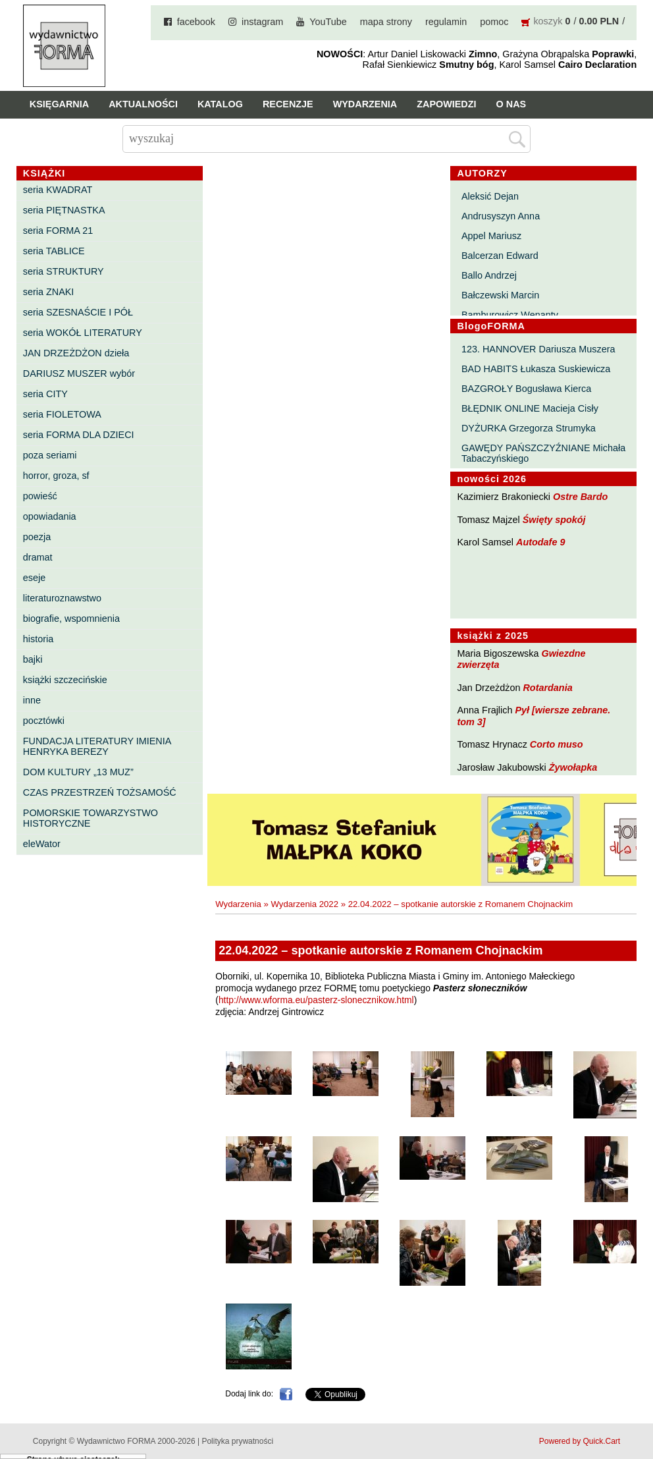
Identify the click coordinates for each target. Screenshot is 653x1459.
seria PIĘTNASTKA (64, 210)
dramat (38, 557)
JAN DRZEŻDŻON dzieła (76, 353)
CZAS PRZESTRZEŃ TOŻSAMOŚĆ (99, 792)
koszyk (547, 21)
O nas (511, 104)
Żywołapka (573, 767)
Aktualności (143, 104)
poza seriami (50, 455)
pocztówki (44, 720)
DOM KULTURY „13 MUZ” (78, 772)
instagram (262, 21)
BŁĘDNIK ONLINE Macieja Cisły (529, 408)
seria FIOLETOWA (62, 414)
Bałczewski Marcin (500, 295)
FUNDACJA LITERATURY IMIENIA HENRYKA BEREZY (97, 746)
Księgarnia (59, 104)
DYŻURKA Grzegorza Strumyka (528, 428)
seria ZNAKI (48, 292)
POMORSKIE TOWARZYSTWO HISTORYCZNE (90, 818)
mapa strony (386, 21)
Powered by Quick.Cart (579, 1441)
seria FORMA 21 (58, 230)
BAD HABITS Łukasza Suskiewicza (535, 369)
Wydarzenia (365, 104)
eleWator (42, 844)
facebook (196, 21)
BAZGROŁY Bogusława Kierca (526, 388)
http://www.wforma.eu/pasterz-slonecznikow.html (316, 1000)
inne (32, 700)
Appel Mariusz (491, 236)
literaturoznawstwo (62, 598)
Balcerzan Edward (499, 255)
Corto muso (556, 744)
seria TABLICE (54, 251)
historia (38, 639)
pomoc (494, 21)
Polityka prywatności (237, 1441)
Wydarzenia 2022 (304, 904)
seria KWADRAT (58, 189)
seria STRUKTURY (63, 271)
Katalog (220, 104)
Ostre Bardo (580, 496)
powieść (40, 496)
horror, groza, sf (56, 475)
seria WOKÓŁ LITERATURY (82, 332)
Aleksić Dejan (490, 196)
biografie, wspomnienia (71, 618)
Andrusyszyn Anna (500, 216)
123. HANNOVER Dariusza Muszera (538, 349)
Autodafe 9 (540, 542)
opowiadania (49, 516)
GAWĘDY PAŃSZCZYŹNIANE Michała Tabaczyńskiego (543, 453)
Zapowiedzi (446, 104)
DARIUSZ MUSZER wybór (79, 373)
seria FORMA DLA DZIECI (78, 434)
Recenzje (288, 104)
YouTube (328, 21)
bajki (33, 659)
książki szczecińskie (65, 679)
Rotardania (547, 687)
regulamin (446, 21)
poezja (37, 537)
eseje (34, 577)
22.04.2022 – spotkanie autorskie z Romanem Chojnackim (460, 904)
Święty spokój (554, 519)
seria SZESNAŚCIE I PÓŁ (78, 312)
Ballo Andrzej (489, 275)
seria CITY (45, 394)
